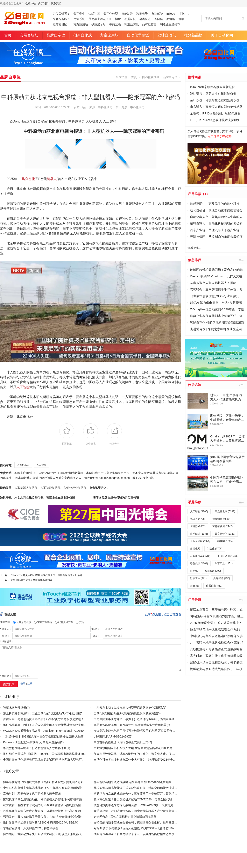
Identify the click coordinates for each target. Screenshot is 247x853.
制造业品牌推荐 (170, 24)
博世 (118, 19)
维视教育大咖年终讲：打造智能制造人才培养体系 (34, 748)
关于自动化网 (222, 35)
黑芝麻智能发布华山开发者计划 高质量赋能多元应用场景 (130, 725)
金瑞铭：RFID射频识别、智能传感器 (215, 113)
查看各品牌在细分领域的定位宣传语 (116, 497)
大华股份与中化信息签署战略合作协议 (31, 580)
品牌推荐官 (149, 24)
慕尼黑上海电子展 (100, 19)
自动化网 (195, 548)
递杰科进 (145, 19)
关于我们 (43, 3)
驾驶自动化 (166, 35)
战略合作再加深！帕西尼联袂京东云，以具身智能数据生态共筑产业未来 (140, 834)
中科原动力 (137, 107)
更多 (240, 260)
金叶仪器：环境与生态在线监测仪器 (214, 100)
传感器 (197, 526)
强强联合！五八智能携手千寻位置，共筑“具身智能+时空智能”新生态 (46, 816)
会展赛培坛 (29, 35)
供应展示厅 (98, 24)
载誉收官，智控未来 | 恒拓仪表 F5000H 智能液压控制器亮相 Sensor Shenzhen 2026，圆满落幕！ (66, 805)
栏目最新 (194, 600)
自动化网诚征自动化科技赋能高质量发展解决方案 (125, 713)
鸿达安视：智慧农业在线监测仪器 (213, 93)
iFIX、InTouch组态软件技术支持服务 (215, 120)
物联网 (225, 541)
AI (194, 585)
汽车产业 (224, 563)
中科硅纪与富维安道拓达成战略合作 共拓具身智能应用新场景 (42, 787)
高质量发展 (225, 511)
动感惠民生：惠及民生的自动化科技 (214, 203)
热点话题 (194, 384)
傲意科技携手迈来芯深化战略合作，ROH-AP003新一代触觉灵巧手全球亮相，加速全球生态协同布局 (158, 805)
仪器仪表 (214, 585)
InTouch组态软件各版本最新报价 (212, 87)
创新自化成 (82, 35)
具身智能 (28, 179)
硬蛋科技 (130, 19)
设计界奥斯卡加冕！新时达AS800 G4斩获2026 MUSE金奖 (40, 822)
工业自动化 (227, 556)
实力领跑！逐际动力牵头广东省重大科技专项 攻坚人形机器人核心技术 (48, 834)
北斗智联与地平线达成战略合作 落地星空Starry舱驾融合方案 (132, 782)
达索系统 (79, 19)
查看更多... (195, 248)
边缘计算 (94, 13)
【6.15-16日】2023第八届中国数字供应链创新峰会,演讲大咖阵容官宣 (47, 736)
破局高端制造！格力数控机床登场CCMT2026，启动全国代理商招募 (137, 799)
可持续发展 (222, 526)
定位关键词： (61, 13)
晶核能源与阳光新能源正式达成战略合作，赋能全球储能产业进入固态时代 (141, 787)
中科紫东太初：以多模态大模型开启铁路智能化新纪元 (128, 707)
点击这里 (95, 487)
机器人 (52, 179)
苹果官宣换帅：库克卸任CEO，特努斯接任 (30, 828)
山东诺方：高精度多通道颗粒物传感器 (216, 106)
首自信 (158, 19)
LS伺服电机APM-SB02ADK (111, 736)
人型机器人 (23, 464)
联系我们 (56, 3)
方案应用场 (80, 24)
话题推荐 (194, 502)
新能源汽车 (200, 556)
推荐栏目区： (61, 24)
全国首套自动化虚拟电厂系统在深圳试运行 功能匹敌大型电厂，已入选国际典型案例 (57, 759)
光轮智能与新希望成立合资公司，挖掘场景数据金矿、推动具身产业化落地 (141, 822)
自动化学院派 (138, 35)
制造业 (214, 548)
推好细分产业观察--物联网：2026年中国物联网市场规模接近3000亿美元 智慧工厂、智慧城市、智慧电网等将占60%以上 (80, 753)
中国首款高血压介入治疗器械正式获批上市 (121, 742)
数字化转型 (111, 13)
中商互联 (115, 24)
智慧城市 (213, 570)
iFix (182, 13)
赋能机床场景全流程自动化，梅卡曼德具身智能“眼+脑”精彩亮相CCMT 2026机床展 (56, 799)
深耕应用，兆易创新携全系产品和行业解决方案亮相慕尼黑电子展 (45, 719)
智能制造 (127, 13)
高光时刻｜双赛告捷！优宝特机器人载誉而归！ (33, 793)
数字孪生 (79, 13)
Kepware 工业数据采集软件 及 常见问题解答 (31, 742)
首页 (8, 35)
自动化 (194, 570)
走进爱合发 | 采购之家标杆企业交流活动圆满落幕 (125, 816)
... (189, 13)
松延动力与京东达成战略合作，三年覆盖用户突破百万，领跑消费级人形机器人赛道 (147, 793)
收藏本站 (30, 3)
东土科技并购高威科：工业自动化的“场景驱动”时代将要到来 (41, 713)
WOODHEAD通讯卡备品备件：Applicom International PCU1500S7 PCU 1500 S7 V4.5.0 (59, 730)
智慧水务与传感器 (14, 707)
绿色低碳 (199, 563)
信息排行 (194, 260)
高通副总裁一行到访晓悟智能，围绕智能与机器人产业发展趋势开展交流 (140, 811)
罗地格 (170, 19)
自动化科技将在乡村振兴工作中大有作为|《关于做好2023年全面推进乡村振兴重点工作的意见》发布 (158, 759)
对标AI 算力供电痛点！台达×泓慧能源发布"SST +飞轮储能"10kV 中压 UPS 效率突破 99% (151, 828)
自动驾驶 (157, 13)
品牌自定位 (56, 35)
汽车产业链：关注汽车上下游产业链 (214, 230)
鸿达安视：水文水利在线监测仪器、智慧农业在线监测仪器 (37, 497)
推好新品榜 (193, 35)
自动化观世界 (150, 77)
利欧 (181, 19)
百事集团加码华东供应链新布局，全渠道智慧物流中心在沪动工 (43, 811)
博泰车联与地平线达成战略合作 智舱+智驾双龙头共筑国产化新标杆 (46, 782)
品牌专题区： (61, 19)
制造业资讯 (131, 24)
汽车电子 (142, 13)
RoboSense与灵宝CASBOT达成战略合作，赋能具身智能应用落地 (46, 575)
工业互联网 (200, 541)
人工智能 (23, 387)
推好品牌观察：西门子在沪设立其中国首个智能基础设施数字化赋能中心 (49, 725)
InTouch (171, 13)
